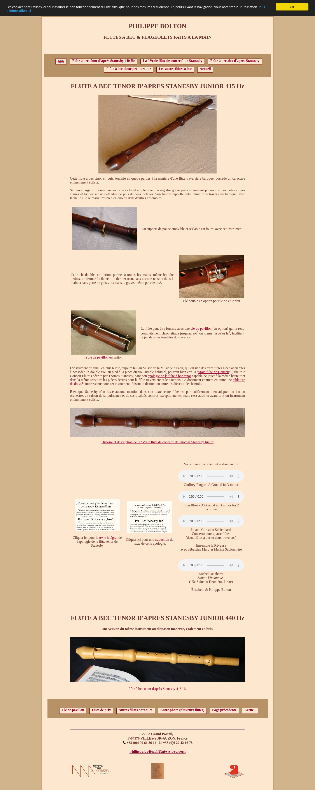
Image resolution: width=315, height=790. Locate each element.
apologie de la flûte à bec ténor (169, 376)
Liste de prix (101, 710)
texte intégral (108, 537)
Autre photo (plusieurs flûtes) (182, 710)
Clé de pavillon (73, 710)
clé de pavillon (98, 357)
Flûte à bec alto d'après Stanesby (234, 60)
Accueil (205, 69)
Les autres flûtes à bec (175, 69)
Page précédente (224, 710)
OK (292, 7)
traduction (162, 539)
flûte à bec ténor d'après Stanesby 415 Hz (158, 689)
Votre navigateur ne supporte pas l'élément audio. (211, 476)
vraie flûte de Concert (213, 372)
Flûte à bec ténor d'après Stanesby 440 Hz (103, 60)
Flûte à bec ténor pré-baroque (128, 69)
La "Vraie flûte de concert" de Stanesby (173, 60)
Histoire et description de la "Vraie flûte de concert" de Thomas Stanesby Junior (158, 442)
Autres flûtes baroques (135, 710)
